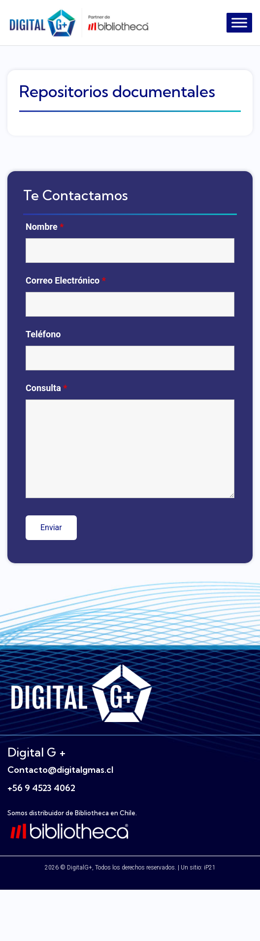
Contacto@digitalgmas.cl (60, 769)
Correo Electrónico (66, 281)
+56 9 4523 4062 (41, 788)
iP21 (210, 867)
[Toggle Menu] (239, 22)
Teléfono (43, 334)
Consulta (46, 388)
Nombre (45, 227)
